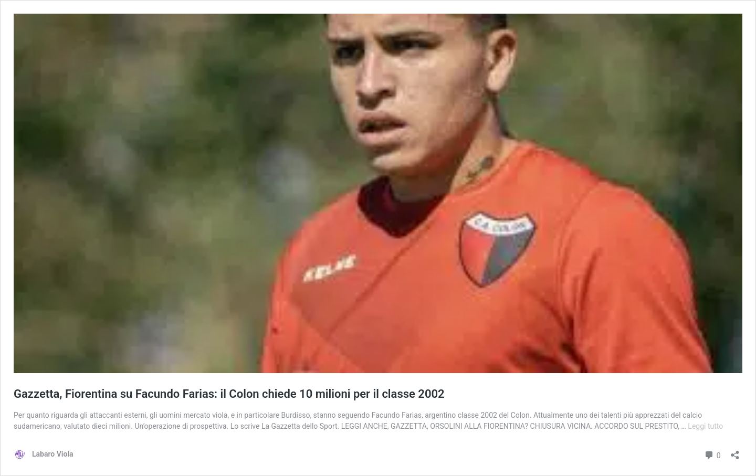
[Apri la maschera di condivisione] (735, 451)
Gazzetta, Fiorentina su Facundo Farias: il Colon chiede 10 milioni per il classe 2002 (229, 393)
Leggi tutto (705, 426)
